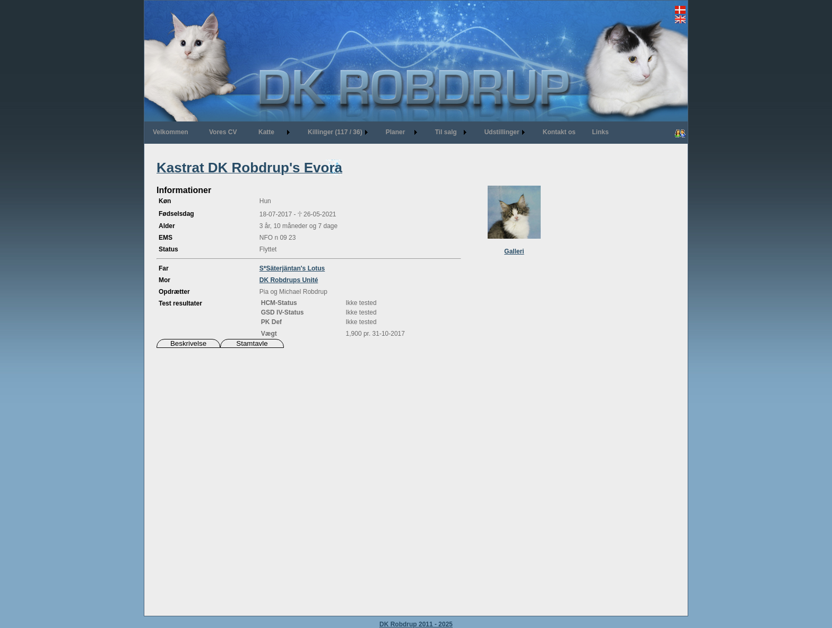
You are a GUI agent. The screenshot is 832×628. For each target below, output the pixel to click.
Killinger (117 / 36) (335, 132)
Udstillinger (501, 132)
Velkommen (170, 132)
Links (600, 132)
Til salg (446, 132)
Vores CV (223, 132)
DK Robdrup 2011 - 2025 (416, 624)
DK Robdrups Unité (288, 280)
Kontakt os (559, 132)
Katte (266, 132)
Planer (395, 132)
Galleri (514, 251)
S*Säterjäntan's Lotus (292, 268)
